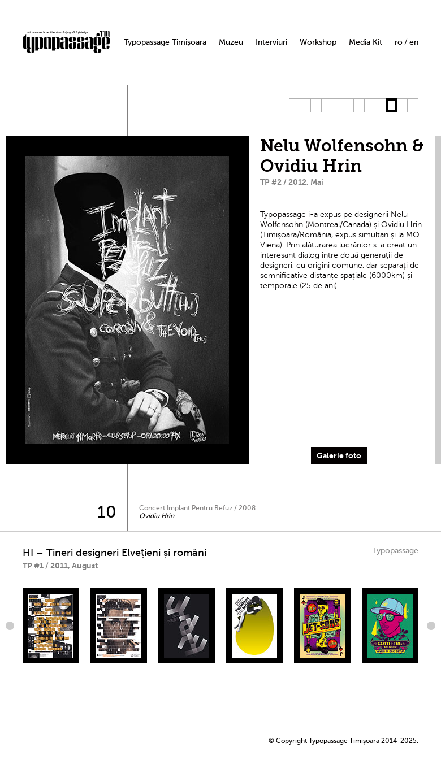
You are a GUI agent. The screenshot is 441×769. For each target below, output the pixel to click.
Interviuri (271, 42)
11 (401, 105)
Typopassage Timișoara (165, 42)
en (413, 42)
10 (391, 105)
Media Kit (365, 42)
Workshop (318, 42)
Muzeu (231, 42)
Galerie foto (339, 455)
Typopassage (395, 550)
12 (412, 105)
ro (399, 42)
